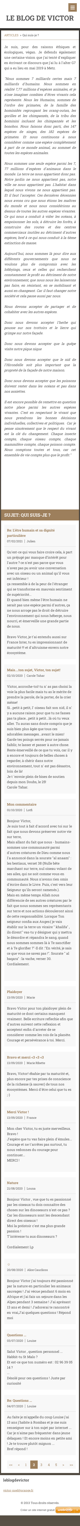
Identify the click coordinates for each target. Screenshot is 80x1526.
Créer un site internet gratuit (38, 1510)
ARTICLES (11, 35)
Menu (72, 7)
